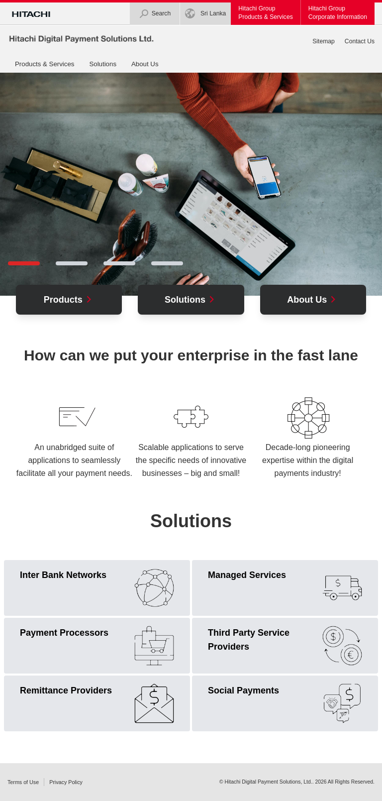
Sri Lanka (205, 13)
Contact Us (360, 41)
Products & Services (44, 64)
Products (69, 300)
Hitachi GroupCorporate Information (337, 12)
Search (155, 13)
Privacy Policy (66, 782)
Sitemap (323, 41)
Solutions (102, 64)
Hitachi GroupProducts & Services (265, 12)
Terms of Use (23, 782)
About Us (145, 64)
